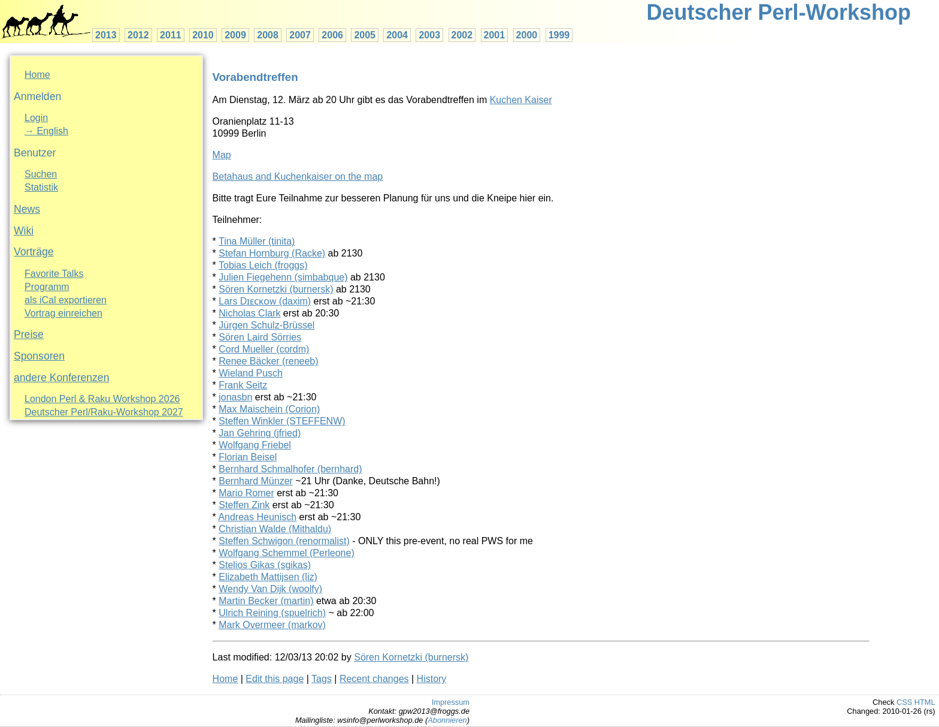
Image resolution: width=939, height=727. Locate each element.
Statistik (41, 187)
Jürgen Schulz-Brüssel (266, 325)
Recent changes (374, 679)
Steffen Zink (244, 505)
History (432, 679)
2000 (527, 35)
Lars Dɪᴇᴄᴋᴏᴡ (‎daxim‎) (265, 301)
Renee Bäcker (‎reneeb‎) (268, 361)
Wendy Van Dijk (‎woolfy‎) (270, 589)
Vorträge (34, 252)
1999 (559, 35)
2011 (170, 35)
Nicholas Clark (249, 313)
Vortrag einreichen (63, 313)
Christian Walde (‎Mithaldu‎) (275, 529)
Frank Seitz (243, 385)
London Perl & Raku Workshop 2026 (102, 399)
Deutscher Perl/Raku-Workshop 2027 (104, 412)
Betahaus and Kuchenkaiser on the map (298, 176)
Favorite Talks (54, 274)
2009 (235, 35)
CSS (904, 702)
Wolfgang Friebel (255, 445)
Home (37, 75)
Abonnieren (447, 720)
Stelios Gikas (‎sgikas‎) (265, 565)
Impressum (450, 702)
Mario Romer (246, 493)
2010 (203, 35)
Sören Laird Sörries (260, 337)
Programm (47, 287)
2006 (332, 35)
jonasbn (235, 397)
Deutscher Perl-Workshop (779, 12)
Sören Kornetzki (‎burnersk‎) (276, 289)
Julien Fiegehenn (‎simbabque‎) (283, 277)
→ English (46, 131)
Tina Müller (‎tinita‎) (257, 241)
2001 (494, 35)
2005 (364, 35)
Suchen (41, 174)
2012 (138, 35)
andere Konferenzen (61, 378)
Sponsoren (39, 356)
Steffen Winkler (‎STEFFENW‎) (282, 421)
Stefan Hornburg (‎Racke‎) (272, 253)
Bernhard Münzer (256, 481)
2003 (429, 35)
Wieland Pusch (251, 373)
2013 (106, 35)
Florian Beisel (248, 457)
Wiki (24, 231)
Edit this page (275, 679)
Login (36, 118)
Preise (29, 334)
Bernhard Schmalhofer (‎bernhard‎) (290, 469)
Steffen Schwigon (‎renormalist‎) (284, 541)
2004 (397, 35)
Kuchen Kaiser (521, 100)
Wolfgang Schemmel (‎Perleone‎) (286, 553)
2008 (267, 35)
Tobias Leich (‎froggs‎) (263, 265)
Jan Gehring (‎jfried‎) (260, 433)
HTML (924, 702)
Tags (321, 679)
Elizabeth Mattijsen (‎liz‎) (268, 577)
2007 (300, 35)
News (27, 209)
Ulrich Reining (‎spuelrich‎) (272, 613)
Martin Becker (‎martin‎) (266, 601)
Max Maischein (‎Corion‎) (269, 409)
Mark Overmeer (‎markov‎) (272, 625)
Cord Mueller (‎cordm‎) (264, 349)
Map (222, 155)
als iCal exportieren (66, 300)
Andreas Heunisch (257, 517)
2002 (462, 35)
